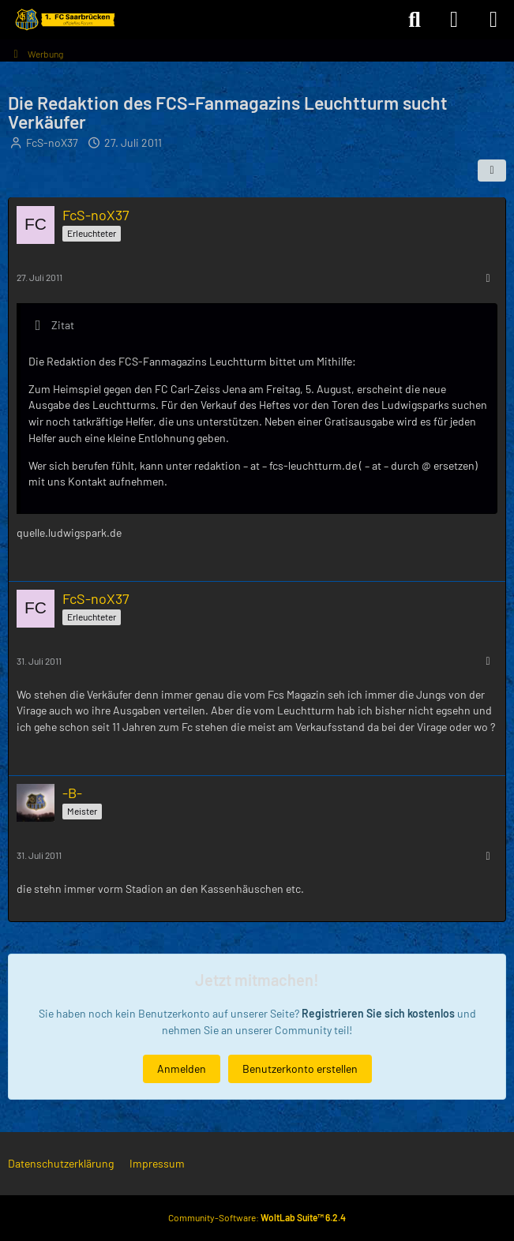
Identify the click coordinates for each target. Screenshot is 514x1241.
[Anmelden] (454, 19)
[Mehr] (488, 277)
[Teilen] (492, 170)
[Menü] (493, 20)
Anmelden (181, 1067)
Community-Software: (257, 1217)
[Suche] (414, 20)
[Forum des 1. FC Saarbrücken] (64, 20)
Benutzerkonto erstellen (300, 1067)
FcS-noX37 (52, 142)
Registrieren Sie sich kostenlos (378, 1013)
